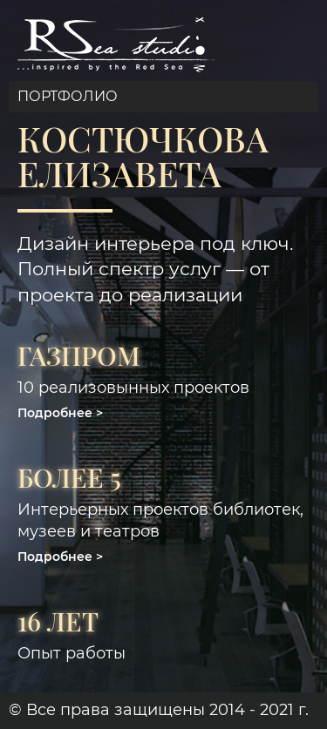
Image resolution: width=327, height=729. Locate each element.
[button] (60, 413)
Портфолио (67, 96)
